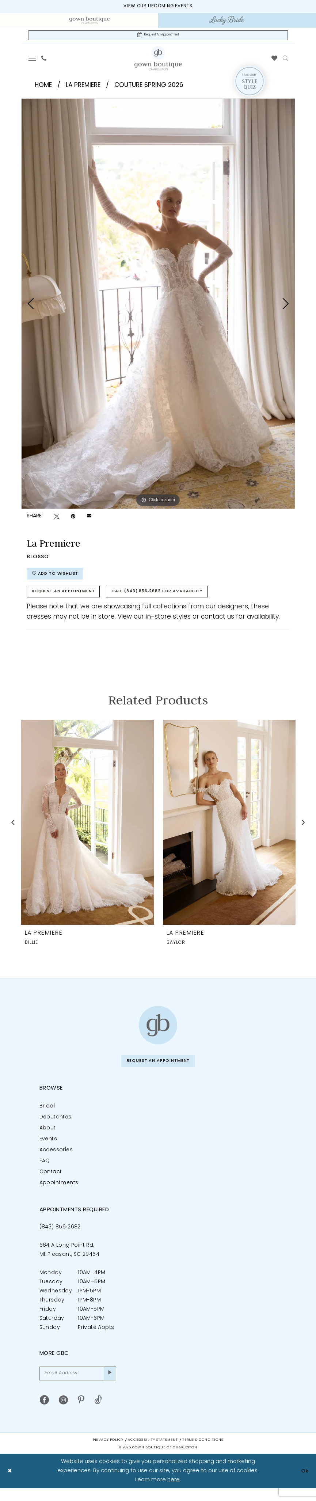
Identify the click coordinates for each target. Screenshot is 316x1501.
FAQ (44, 1171)
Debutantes (55, 1127)
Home (43, 87)
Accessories (56, 1160)
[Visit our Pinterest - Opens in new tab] (81, 1413)
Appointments (59, 1193)
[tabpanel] (158, 306)
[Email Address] (77, 1385)
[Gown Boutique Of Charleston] (158, 60)
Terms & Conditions (202, 1452)
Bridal (47, 1116)
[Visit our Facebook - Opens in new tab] (44, 1413)
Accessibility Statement (153, 1452)
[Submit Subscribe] (109, 1385)
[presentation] (87, 830)
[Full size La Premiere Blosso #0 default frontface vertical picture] (158, 306)
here (173, 1492)
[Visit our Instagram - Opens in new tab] (63, 1413)
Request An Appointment (69, 599)
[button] (32, 60)
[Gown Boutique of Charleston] (158, 1033)
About (47, 1138)
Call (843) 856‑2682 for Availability (178, 599)
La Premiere (83, 87)
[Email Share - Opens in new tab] (89, 519)
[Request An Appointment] (158, 36)
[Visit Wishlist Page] (274, 61)
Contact (50, 1182)
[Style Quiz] (249, 83)
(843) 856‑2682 (60, 1237)
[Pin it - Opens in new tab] (73, 519)
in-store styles (168, 625)
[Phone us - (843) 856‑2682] (43, 60)
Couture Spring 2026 (148, 87)
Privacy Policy (108, 1452)
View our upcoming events (158, 7)
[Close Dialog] (10, 1483)
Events (48, 1149)
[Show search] (285, 60)
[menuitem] (89, 21)
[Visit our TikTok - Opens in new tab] (98, 1413)
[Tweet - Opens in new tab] (57, 519)
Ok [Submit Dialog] (304, 1483)
